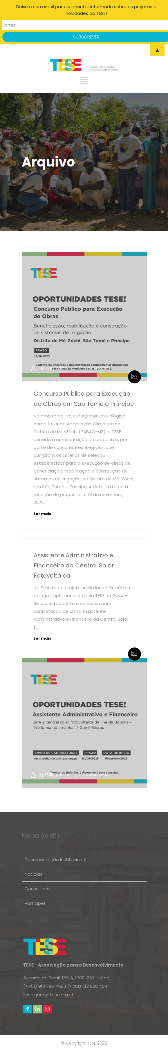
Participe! (35, 903)
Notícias (33, 874)
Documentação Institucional (55, 860)
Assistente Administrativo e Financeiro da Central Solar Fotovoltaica (74, 565)
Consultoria (37, 889)
